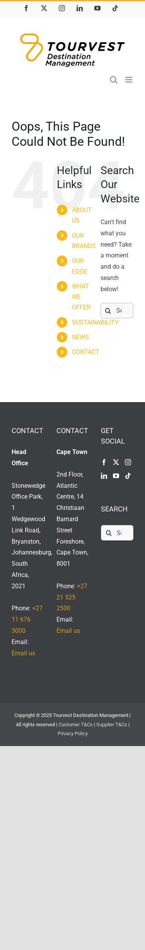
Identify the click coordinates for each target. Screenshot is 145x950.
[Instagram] (128, 462)
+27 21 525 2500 (71, 597)
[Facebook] (104, 462)
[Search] (108, 310)
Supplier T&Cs (111, 724)
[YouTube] (116, 476)
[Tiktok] (128, 476)
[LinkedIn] (104, 476)
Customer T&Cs (75, 724)
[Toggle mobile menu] (129, 80)
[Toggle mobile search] (114, 80)
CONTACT (85, 352)
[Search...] (117, 310)
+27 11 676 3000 (27, 619)
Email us (23, 653)
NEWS (80, 337)
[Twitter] (116, 462)
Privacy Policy (73, 733)
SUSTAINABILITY (95, 322)
